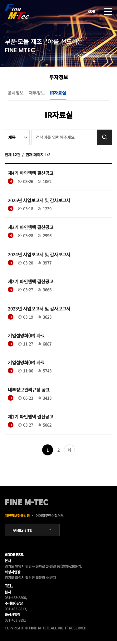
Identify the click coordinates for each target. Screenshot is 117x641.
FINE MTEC (17, 11)
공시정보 (15, 93)
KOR (93, 11)
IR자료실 (58, 93)
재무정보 (37, 93)
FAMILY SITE (32, 530)
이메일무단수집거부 (50, 515)
